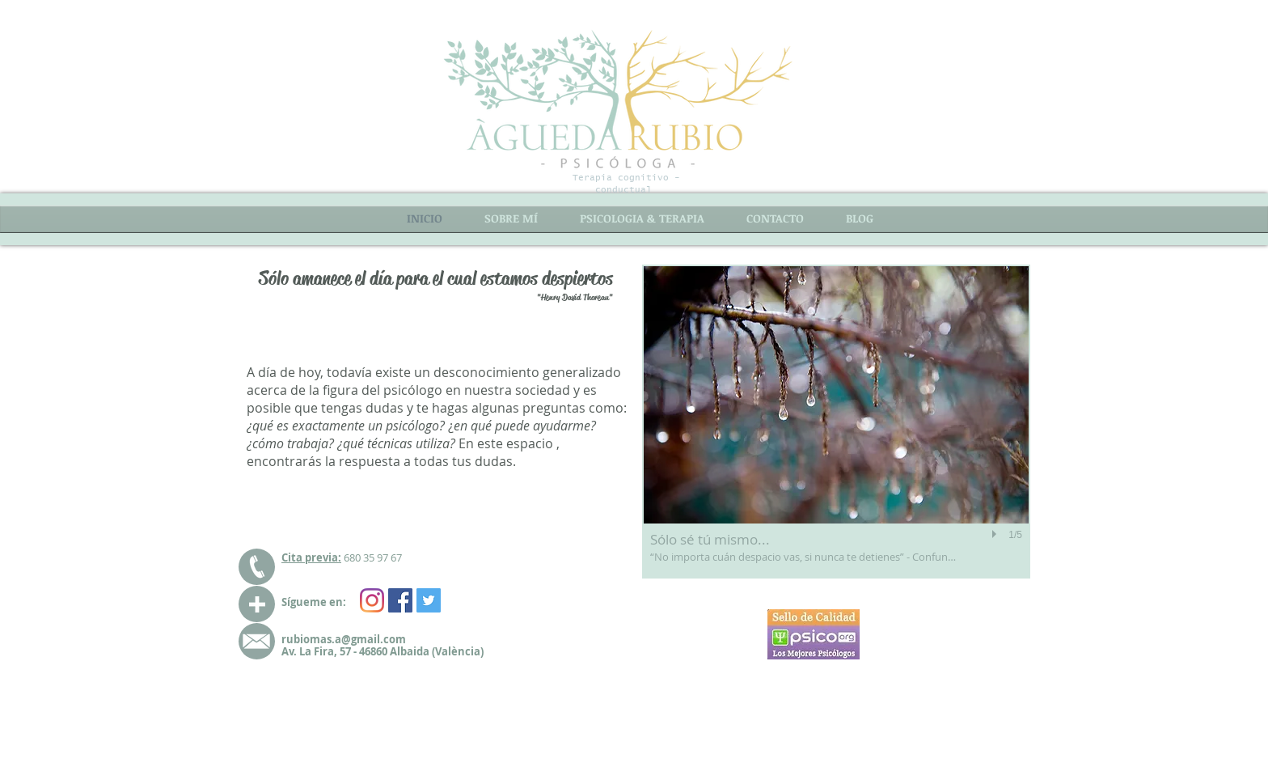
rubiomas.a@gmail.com (343, 639)
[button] (836, 422)
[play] (996, 534)
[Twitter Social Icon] (428, 600)
